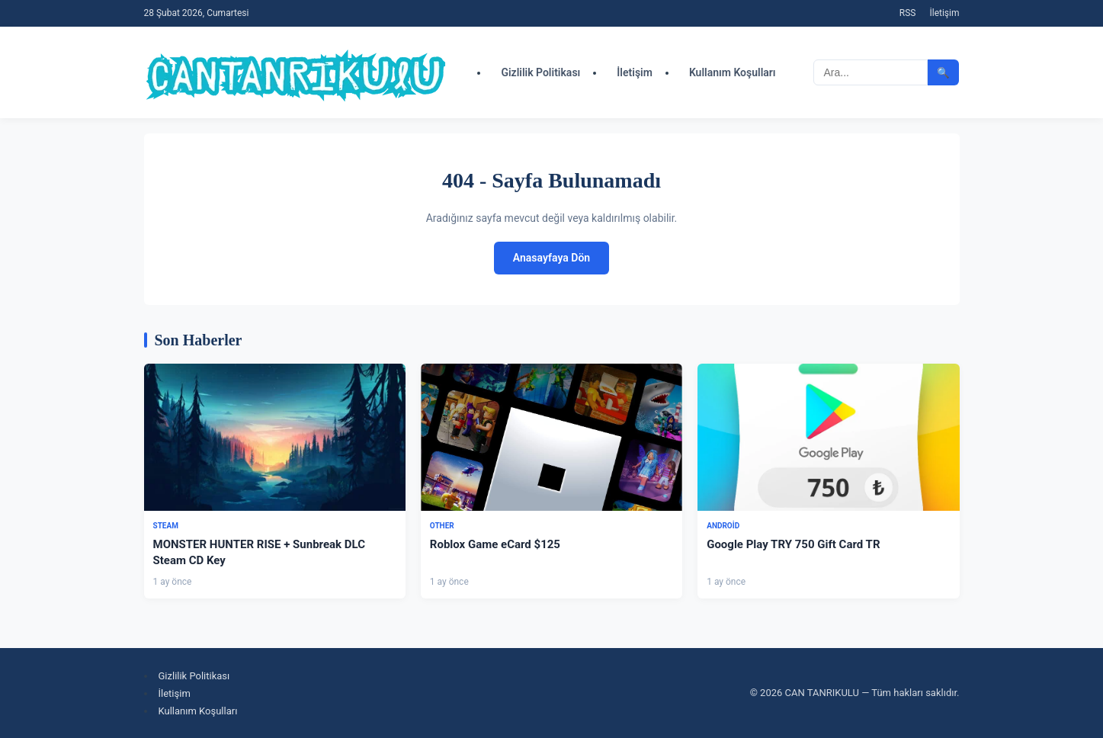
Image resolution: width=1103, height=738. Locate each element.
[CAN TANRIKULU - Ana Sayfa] (296, 72)
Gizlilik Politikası (540, 72)
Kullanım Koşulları (732, 72)
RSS (907, 13)
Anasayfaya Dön (551, 258)
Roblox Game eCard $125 (495, 544)
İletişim (944, 13)
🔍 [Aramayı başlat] (943, 73)
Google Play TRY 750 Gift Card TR (793, 544)
